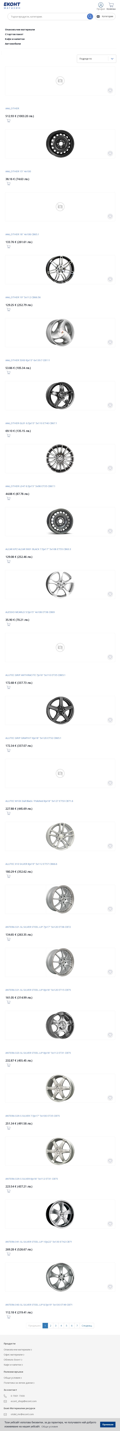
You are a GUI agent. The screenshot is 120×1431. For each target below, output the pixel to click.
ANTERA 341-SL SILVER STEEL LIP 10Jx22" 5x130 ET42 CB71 (38, 1241)
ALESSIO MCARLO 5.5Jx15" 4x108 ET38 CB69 (30, 612)
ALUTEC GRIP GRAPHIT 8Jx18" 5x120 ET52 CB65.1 (33, 738)
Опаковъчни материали (20, 29)
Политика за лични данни (19, 1382)
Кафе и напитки (15, 38)
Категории (107, 16)
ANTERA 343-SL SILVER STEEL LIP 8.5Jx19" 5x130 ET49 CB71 (39, 1304)
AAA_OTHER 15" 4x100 (18, 171)
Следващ (87, 1325)
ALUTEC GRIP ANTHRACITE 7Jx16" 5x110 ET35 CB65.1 (35, 675)
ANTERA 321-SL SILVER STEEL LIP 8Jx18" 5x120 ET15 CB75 (38, 989)
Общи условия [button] (49, 1426)
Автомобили (13, 43)
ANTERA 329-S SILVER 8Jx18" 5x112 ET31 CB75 (31, 1178)
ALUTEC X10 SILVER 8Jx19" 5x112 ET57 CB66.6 (31, 863)
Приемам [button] (107, 1424)
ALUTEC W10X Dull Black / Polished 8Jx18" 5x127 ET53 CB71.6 (39, 800)
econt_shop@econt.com (20, 1401)
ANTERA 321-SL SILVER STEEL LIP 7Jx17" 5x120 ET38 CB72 (38, 926)
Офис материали (14, 1354)
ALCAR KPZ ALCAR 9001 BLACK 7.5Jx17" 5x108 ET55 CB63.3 (38, 549)
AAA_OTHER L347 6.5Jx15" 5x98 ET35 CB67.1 (30, 486)
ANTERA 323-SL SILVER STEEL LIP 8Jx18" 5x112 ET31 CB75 (38, 1052)
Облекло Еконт (13, 1359)
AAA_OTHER (12, 108)
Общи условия (13, 1377)
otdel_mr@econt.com (19, 1414)
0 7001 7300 (14, 1396)
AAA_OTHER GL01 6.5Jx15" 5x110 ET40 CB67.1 (31, 423)
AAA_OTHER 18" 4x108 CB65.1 (22, 234)
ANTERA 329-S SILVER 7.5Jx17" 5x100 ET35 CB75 (32, 1115)
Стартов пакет (14, 34)
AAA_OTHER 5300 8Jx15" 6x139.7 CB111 (27, 360)
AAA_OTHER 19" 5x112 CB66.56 (23, 297)
